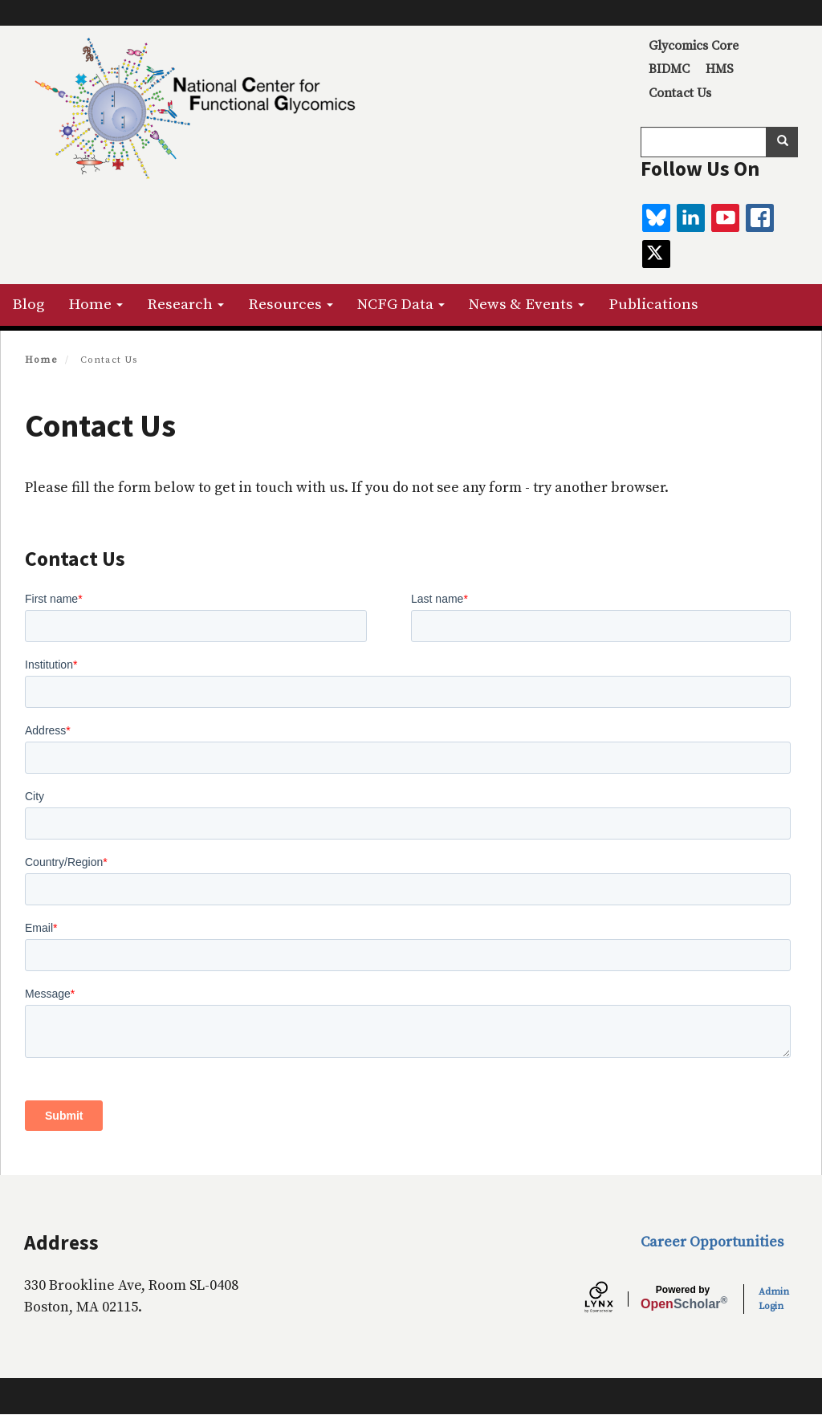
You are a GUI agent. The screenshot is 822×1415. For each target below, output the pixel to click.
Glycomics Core (694, 46)
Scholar (683, 1298)
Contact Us (680, 93)
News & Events (526, 304)
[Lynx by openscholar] (612, 1299)
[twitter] (656, 254)
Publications (653, 304)
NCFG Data (401, 304)
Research (185, 304)
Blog (28, 304)
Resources (290, 304)
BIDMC (669, 69)
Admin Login (774, 1299)
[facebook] (760, 218)
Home (95, 304)
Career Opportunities (712, 1242)
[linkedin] (691, 218)
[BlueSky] (656, 218)
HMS (720, 69)
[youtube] (725, 218)
